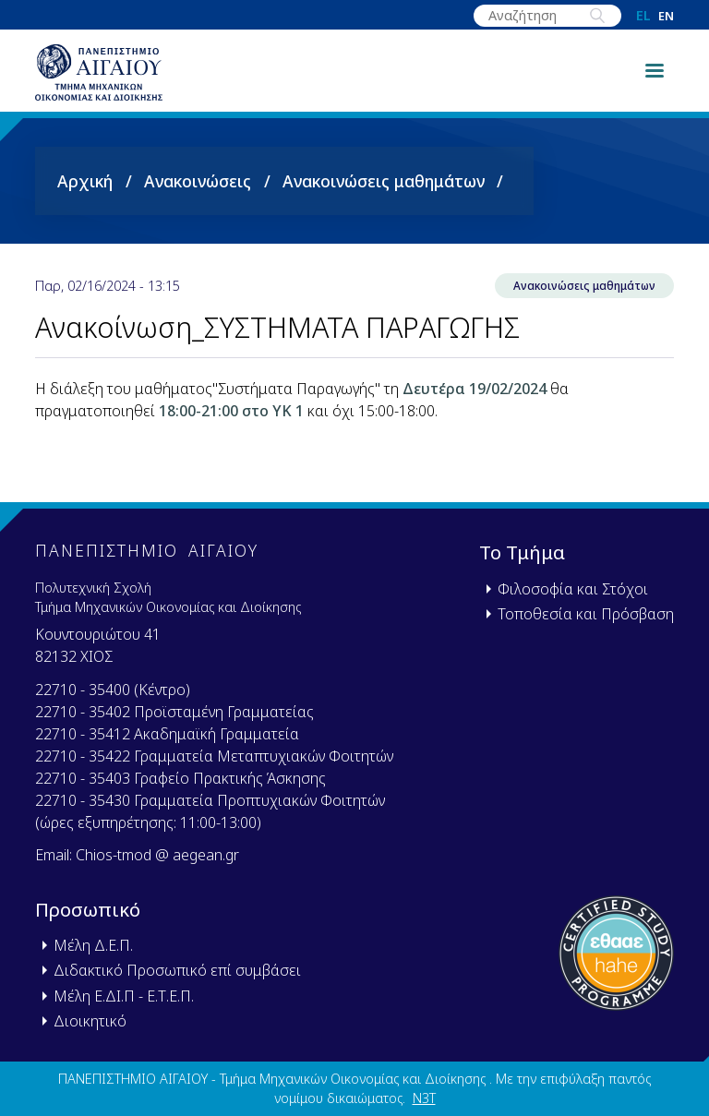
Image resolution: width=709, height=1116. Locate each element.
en (666, 16)
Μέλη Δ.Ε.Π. (93, 945)
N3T (424, 1098)
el (643, 15)
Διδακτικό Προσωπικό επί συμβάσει (177, 970)
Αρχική (85, 197)
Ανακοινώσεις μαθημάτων (383, 197)
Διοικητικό (90, 1021)
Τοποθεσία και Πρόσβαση (586, 614)
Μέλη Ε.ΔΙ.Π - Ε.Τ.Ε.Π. (124, 996)
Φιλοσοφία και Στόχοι (573, 589)
